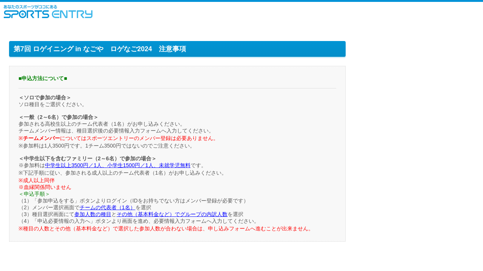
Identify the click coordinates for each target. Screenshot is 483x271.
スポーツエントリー (48, 11)
